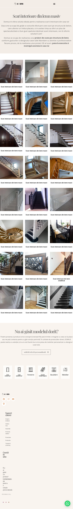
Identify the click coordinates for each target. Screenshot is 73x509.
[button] (54, 3)
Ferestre (30, 375)
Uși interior (8, 375)
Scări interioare (43, 375)
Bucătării (53, 375)
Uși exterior (19, 375)
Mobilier (65, 375)
